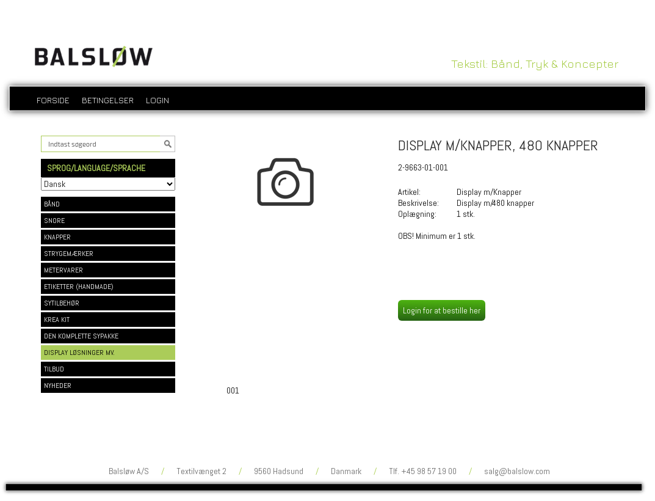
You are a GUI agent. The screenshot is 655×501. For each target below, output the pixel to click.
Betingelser (108, 100)
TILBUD (54, 369)
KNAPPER (57, 237)
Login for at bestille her (441, 310)
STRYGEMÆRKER (68, 253)
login (157, 100)
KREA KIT (57, 319)
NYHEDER (57, 385)
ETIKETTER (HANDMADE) (79, 286)
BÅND (52, 204)
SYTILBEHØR (61, 303)
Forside (53, 100)
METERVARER (63, 270)
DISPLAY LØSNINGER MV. (79, 352)
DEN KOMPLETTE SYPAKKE (81, 336)
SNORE (54, 220)
